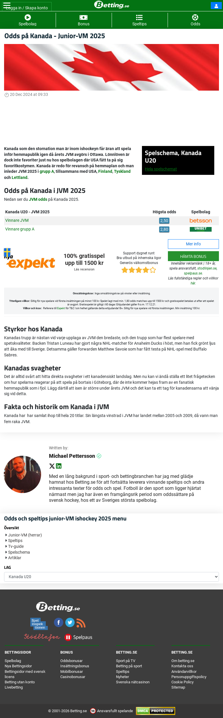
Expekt (61, 308)
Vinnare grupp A (19, 229)
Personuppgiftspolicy (188, 677)
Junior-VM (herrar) (25, 535)
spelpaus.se (193, 273)
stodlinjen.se (207, 268)
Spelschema (19, 552)
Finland (105, 171)
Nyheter (122, 677)
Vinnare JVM (17, 220)
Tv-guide (16, 546)
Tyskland (122, 171)
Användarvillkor (183, 671)
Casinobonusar (72, 677)
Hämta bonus (193, 256)
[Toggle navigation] (7, 5)
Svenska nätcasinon (133, 682)
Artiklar (14, 557)
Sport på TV (125, 661)
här (193, 283)
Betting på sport (129, 666)
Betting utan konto (20, 682)
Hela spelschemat (161, 169)
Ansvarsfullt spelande (112, 711)
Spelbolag (13, 661)
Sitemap (178, 687)
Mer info (193, 244)
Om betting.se (182, 661)
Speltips (15, 540)
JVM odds (38, 199)
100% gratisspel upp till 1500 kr (84, 259)
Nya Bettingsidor (18, 666)
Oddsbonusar (71, 661)
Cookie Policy (182, 682)
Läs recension (84, 269)
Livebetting (14, 687)
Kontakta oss (182, 666)
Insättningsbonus (74, 666)
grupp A (47, 171)
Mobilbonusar (71, 671)
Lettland (19, 177)
